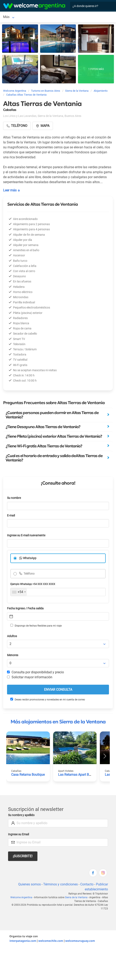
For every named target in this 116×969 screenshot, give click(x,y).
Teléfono (29, 573)
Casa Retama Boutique (28, 775)
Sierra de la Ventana (76, 897)
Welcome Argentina (21, 897)
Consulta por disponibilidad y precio (35, 672)
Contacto (86, 884)
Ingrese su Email (18, 834)
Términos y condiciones (60, 884)
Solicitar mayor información (29, 677)
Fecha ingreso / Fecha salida (25, 608)
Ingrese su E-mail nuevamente (26, 535)
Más (6, 17)
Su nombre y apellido (21, 815)
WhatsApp (29, 558)
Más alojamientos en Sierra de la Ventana (58, 722)
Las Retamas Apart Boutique (79, 775)
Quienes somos (29, 884)
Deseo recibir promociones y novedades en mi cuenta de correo (47, 699)
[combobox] (19, 592)
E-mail (11, 515)
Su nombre (14, 498)
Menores (12, 655)
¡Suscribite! (22, 856)
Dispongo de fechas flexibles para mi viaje (36, 625)
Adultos (12, 636)
